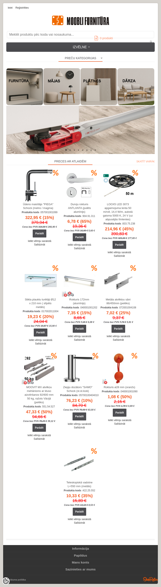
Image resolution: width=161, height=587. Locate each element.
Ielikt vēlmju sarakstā (39, 241)
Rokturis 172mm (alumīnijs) (79, 301)
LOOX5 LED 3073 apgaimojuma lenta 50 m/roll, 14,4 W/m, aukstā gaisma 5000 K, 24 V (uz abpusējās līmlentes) (118, 212)
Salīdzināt (39, 244)
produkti (104, 38)
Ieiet (10, 7)
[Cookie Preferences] (6, 581)
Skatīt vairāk (145, 161)
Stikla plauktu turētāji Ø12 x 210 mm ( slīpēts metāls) (40, 303)
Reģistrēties (22, 7)
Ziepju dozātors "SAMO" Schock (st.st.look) (77, 389)
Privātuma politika (16, 579)
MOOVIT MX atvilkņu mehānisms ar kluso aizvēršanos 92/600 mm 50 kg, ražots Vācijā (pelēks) (39, 395)
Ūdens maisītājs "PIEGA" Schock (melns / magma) (38, 206)
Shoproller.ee (150, 579)
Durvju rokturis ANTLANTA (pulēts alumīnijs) (79, 208)
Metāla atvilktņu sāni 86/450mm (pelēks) (118, 301)
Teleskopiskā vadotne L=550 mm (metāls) (79, 484)
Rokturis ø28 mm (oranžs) (119, 387)
